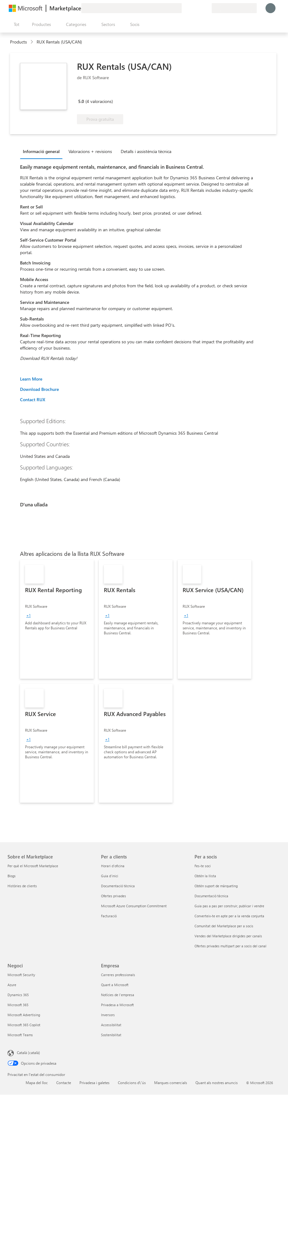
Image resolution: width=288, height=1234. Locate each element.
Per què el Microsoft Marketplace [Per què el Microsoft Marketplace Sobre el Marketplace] (33, 865)
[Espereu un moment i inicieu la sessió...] (270, 8)
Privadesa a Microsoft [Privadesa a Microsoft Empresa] (117, 1004)
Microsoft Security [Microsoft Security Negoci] (21, 974)
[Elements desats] (199, 8)
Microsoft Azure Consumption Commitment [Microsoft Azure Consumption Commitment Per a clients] (134, 906)
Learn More (31, 379)
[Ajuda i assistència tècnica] (191, 8)
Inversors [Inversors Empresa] (108, 1014)
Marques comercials (170, 1082)
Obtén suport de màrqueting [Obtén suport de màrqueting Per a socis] (216, 885)
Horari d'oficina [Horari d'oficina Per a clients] (112, 865)
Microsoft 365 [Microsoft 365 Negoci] (18, 1004)
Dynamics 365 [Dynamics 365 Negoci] (18, 994)
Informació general (41, 151)
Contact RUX (32, 399)
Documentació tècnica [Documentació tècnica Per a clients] (118, 885)
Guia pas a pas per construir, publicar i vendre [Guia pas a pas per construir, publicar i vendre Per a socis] (229, 906)
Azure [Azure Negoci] (12, 984)
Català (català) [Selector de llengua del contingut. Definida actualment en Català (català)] (28, 1052)
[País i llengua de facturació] (234, 8)
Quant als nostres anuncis (216, 1082)
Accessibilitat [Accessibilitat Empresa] (111, 1024)
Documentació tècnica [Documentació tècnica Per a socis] (211, 895)
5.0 (81, 101)
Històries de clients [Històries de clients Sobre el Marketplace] (22, 885)
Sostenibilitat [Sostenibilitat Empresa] (111, 1034)
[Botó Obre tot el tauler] (15, 24)
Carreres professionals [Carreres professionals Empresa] (118, 974)
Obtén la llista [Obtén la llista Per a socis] (205, 875)
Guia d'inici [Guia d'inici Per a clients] (109, 875)
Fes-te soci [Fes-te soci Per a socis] (203, 865)
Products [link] (18, 42)
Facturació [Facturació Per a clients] (109, 916)
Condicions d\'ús (132, 1082)
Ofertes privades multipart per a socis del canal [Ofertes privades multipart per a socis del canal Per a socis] (230, 946)
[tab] (43, 151)
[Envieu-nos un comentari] (184, 8)
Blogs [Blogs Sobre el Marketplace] (12, 875)
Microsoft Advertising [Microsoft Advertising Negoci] (24, 1014)
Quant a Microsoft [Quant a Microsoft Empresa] (115, 984)
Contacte (63, 1082)
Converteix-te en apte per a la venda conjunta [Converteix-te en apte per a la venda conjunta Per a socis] (229, 916)
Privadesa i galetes (94, 1082)
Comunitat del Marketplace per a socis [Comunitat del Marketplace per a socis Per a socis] (224, 926)
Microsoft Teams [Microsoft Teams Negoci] (20, 1034)
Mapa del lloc (37, 1082)
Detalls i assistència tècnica (146, 151)
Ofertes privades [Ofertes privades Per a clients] (113, 895)
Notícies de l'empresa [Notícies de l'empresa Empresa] (117, 994)
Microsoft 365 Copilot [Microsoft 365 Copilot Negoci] (24, 1024)
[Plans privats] (206, 8)
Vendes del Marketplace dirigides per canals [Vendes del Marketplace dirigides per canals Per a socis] (228, 936)
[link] (57, 619)
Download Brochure (39, 389)
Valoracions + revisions (90, 151)
